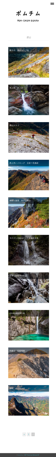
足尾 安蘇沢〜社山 (18, 276)
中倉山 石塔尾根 (17, 351)
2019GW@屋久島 (17, 313)
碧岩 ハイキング (17, 388)
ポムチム (20, 455)
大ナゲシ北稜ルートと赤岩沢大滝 (24, 238)
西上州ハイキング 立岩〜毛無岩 (24, 163)
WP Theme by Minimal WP (31, 455)
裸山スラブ (14, 125)
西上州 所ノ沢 (16, 88)
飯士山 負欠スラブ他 (19, 50)
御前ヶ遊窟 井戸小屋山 (20, 200)
